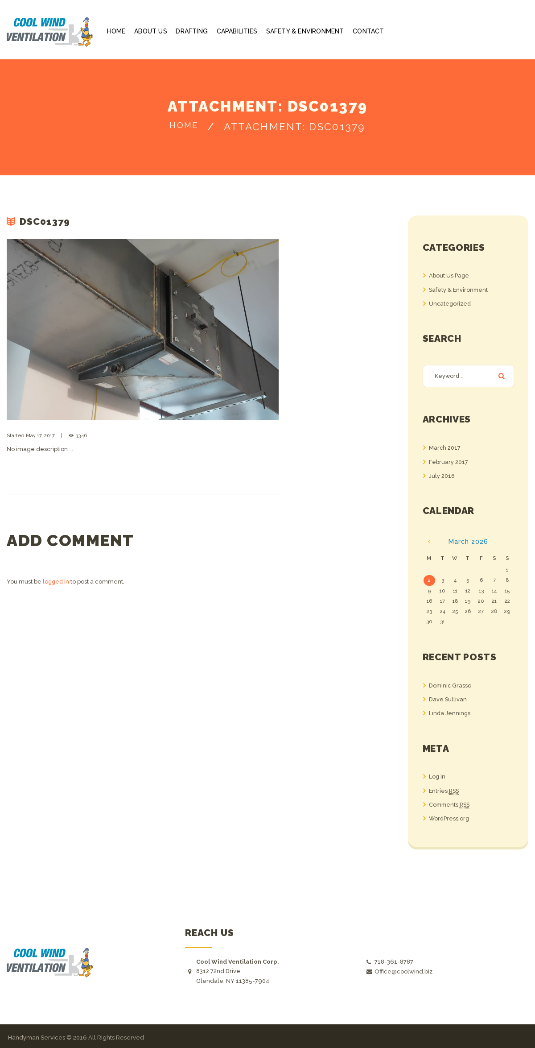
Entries (445, 789)
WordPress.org (449, 817)
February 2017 (449, 461)
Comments (451, 803)
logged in (56, 581)
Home (184, 127)
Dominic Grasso (451, 685)
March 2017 (445, 448)
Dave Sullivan (448, 699)
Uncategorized (450, 303)
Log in (437, 775)
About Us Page (449, 275)
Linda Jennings (450, 712)
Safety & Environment (459, 289)
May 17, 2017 (40, 436)
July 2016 (442, 475)
